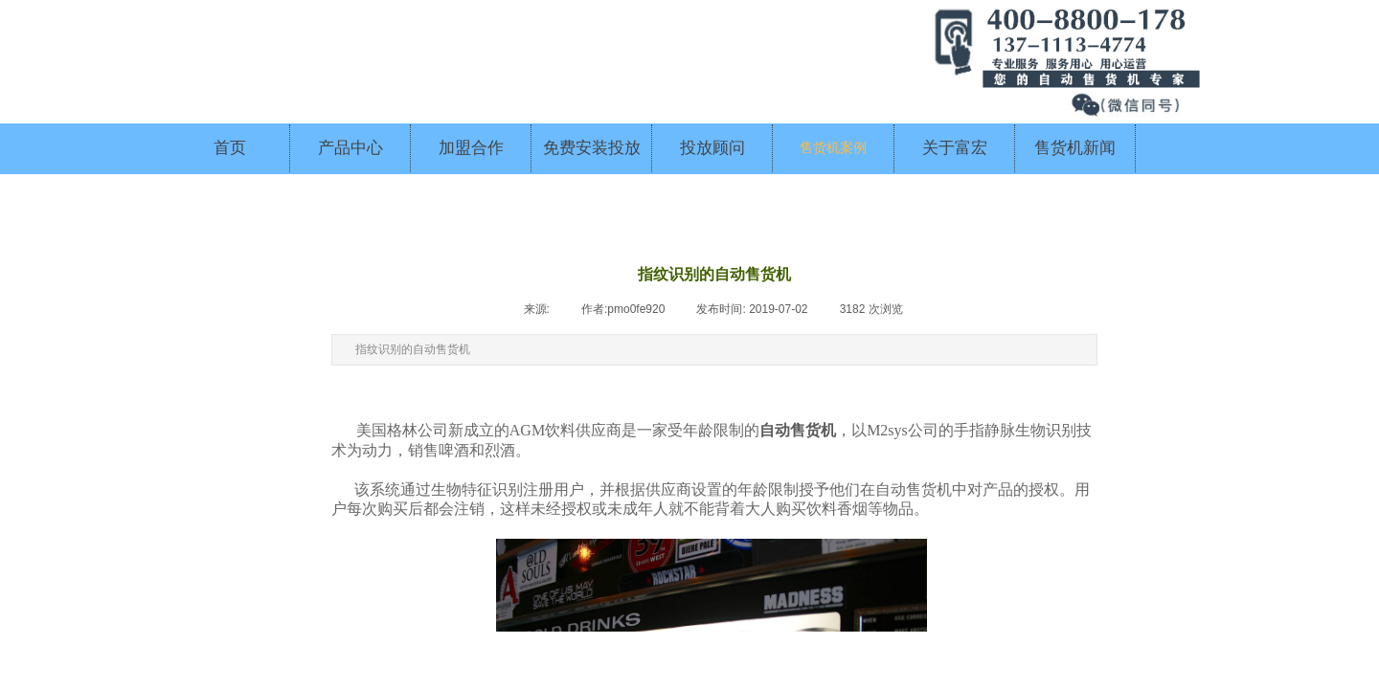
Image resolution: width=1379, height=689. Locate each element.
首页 (230, 148)
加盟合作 (471, 148)
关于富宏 (954, 148)
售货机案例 (833, 148)
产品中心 (350, 148)
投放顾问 (712, 148)
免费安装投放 (592, 148)
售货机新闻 (1075, 148)
